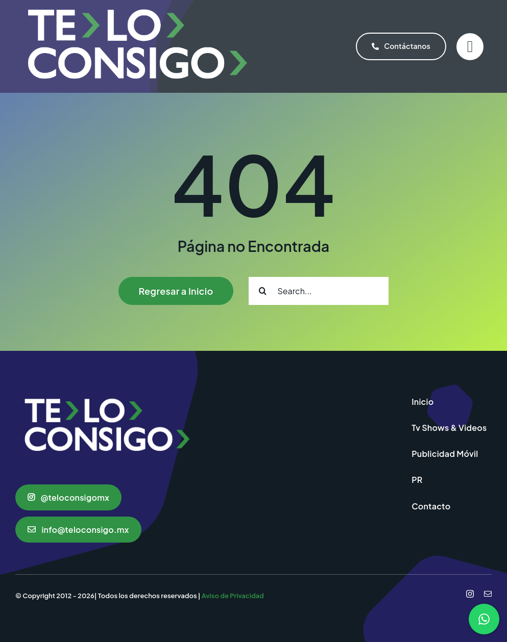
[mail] (488, 594)
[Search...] (319, 291)
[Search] (263, 291)
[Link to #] (470, 46)
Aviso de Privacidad (233, 596)
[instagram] (470, 594)
